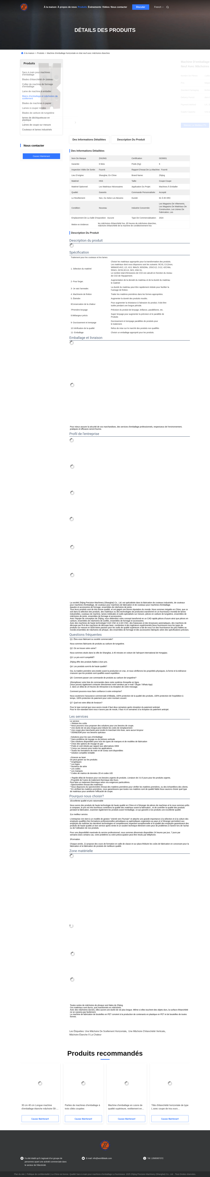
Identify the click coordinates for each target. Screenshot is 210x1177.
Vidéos (106, 7)
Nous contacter (119, 7)
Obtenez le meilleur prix (144, 125)
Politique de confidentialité (38, 1174)
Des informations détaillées (89, 139)
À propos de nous (67, 7)
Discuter (140, 7)
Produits (82, 7)
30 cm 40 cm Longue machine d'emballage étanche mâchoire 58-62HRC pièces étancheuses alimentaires (39, 1107)
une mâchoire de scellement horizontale (105, 1031)
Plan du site (19, 1174)
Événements (94, 7)
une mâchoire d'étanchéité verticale (146, 1031)
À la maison (50, 7)
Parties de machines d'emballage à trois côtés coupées (82, 1107)
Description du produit (131, 139)
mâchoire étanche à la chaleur (85, 1034)
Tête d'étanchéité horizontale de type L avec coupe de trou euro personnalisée (170, 1107)
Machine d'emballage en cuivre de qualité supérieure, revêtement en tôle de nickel (125, 1107)
